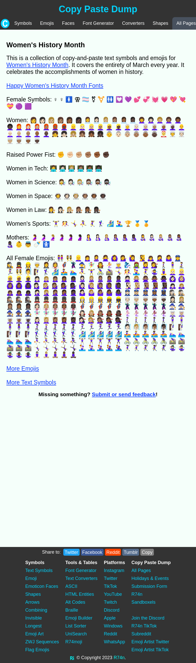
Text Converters (81, 578)
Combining (36, 610)
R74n (136, 594)
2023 (107, 657)
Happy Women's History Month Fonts (54, 85)
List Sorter (75, 625)
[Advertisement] (93, 439)
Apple (110, 618)
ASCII (71, 586)
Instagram (114, 570)
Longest (33, 625)
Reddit (113, 552)
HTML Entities (79, 594)
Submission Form (149, 586)
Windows (113, 625)
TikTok (110, 586)
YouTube (113, 594)
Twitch (110, 602)
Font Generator (98, 23)
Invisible (33, 618)
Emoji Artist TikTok (150, 649)
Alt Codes (75, 602)
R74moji (73, 641)
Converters (133, 23)
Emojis (47, 23)
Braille (71, 610)
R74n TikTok (144, 625)
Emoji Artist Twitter (150, 641)
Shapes (160, 23)
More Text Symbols (31, 382)
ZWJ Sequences (42, 641)
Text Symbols (39, 570)
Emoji (31, 578)
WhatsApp (114, 641)
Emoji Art (34, 633)
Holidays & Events (150, 578)
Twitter (71, 552)
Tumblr (131, 552)
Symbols (23, 23)
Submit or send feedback (124, 394)
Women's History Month (37, 65)
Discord (111, 610)
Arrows (32, 602)
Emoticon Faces (41, 586)
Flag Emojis (37, 649)
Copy (147, 552)
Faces (68, 23)
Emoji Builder (78, 618)
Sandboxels (143, 602)
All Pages (141, 570)
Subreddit (141, 633)
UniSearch (76, 633)
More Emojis (22, 368)
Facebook (92, 552)
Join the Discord (147, 618)
